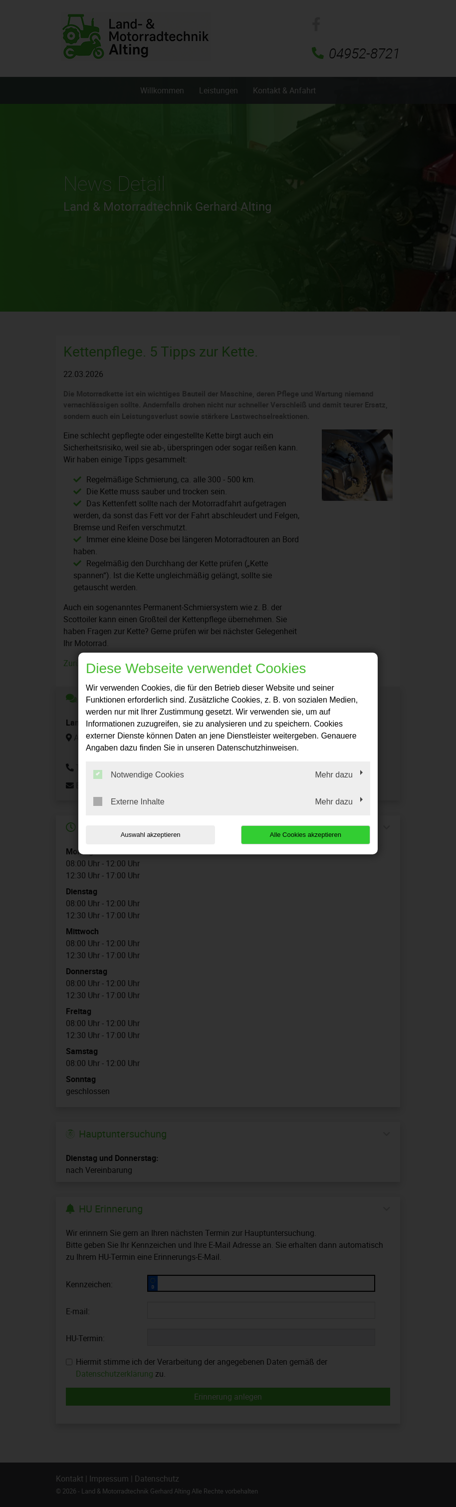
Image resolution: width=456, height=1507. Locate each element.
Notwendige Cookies (138, 774)
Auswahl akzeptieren (150, 834)
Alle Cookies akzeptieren (306, 834)
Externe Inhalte (129, 801)
